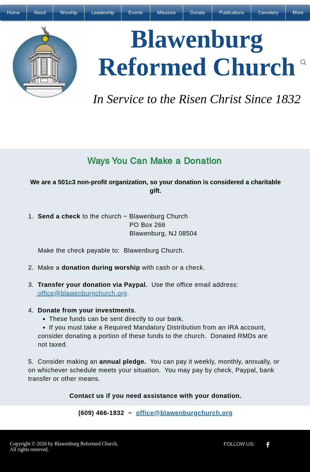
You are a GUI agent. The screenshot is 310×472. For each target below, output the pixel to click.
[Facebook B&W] (268, 444)
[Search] (303, 62)
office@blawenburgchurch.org (81, 293)
